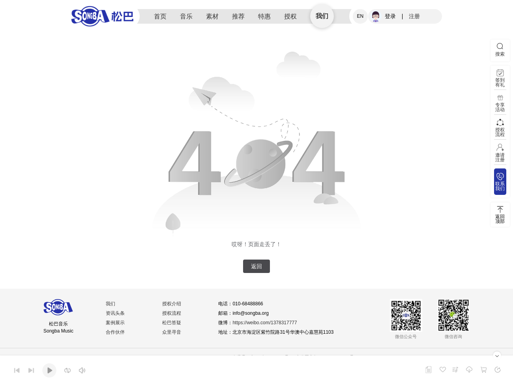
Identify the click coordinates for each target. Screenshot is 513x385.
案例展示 (115, 322)
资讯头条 (115, 313)
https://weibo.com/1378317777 (265, 322)
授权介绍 (171, 304)
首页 (160, 16)
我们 (322, 16)
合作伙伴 (115, 332)
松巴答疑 (171, 322)
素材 (212, 16)
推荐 (238, 16)
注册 (414, 16)
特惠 (264, 16)
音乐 (186, 16)
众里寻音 (171, 332)
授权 (290, 16)
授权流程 (171, 313)
